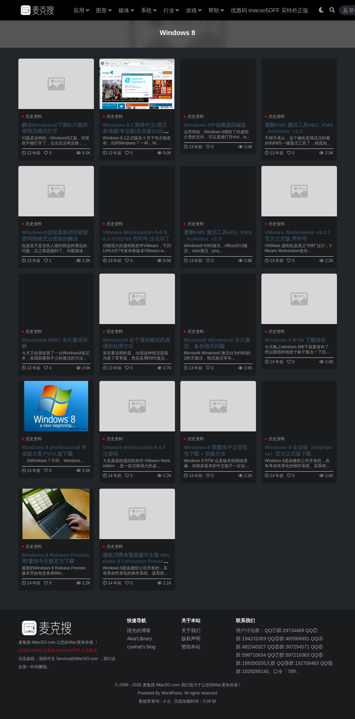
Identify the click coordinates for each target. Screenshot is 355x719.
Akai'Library (139, 638)
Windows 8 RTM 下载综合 (295, 340)
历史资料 (34, 116)
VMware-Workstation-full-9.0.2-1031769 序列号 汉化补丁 (137, 235)
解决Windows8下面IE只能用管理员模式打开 (55, 128)
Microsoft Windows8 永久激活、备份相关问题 (217, 343)
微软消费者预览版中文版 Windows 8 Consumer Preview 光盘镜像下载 (136, 561)
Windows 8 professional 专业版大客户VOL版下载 (54, 450)
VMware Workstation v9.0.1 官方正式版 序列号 (298, 235)
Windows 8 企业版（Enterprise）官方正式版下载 (299, 450)
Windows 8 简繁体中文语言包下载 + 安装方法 (216, 450)
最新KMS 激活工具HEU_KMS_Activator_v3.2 (297, 128)
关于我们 (190, 630)
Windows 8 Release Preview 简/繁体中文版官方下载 (54, 558)
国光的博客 (139, 630)
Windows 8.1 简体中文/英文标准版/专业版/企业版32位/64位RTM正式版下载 (136, 131)
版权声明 (190, 638)
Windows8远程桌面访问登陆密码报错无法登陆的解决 (55, 235)
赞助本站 (190, 646)
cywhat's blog (141, 646)
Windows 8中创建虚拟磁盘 (215, 125)
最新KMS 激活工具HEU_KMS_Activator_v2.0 (216, 235)
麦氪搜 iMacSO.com (162, 685)
